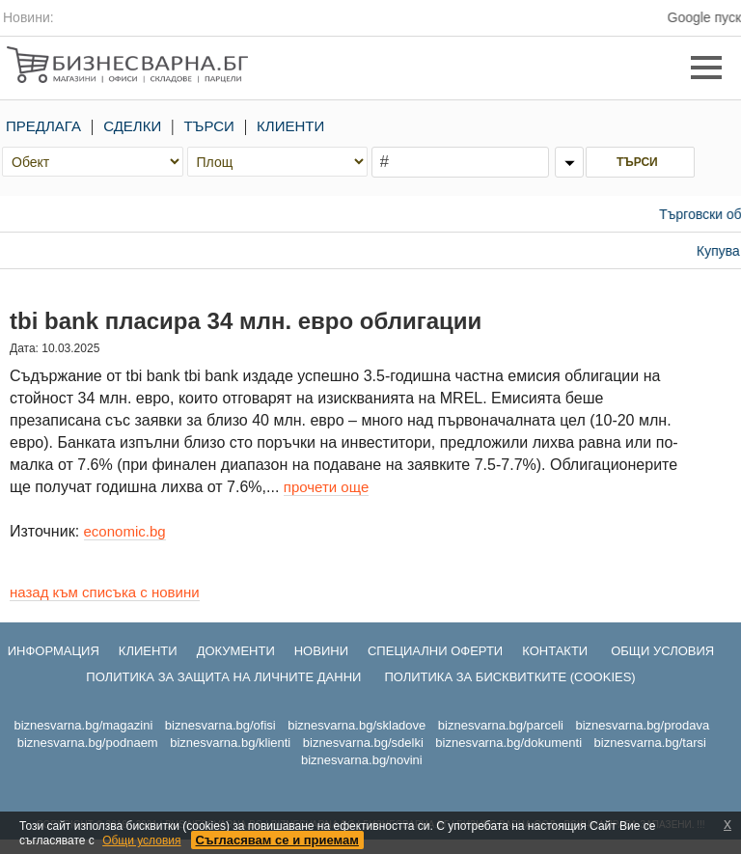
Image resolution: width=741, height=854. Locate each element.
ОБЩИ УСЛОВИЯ (662, 651)
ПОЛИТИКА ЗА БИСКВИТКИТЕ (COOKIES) (509, 677)
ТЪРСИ (208, 126)
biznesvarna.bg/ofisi (220, 725)
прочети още (326, 487)
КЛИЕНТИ (290, 126)
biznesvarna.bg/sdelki (363, 742)
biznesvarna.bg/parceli (500, 725)
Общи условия (141, 840)
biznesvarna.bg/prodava (642, 725)
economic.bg (125, 531)
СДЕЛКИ (132, 126)
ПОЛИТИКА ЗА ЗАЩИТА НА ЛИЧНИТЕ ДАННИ (223, 677)
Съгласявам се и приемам (277, 840)
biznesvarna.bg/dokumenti (508, 742)
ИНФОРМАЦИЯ (53, 651)
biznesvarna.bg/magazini (83, 725)
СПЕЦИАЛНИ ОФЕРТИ (435, 651)
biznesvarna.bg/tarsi (650, 742)
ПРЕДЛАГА (43, 126)
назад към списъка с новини (105, 592)
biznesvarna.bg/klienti (230, 742)
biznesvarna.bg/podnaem (87, 742)
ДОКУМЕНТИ (236, 651)
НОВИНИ (321, 651)
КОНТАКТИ (555, 651)
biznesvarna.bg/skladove (356, 725)
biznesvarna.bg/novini (362, 760)
